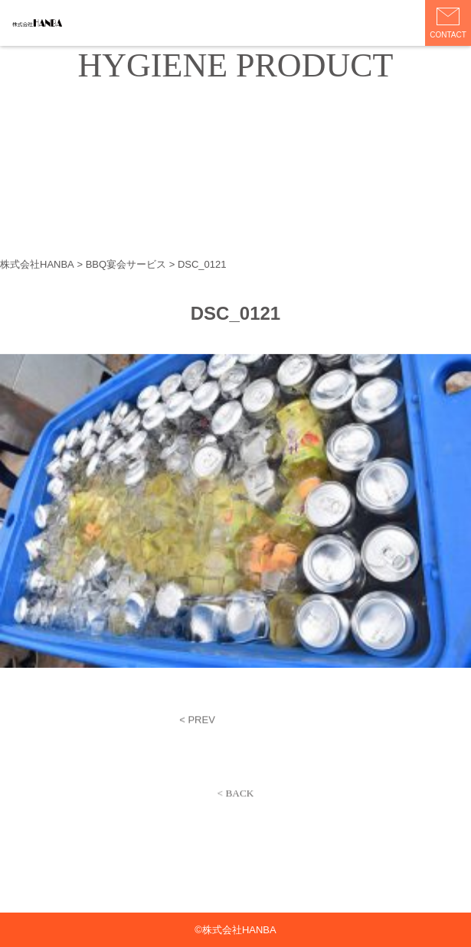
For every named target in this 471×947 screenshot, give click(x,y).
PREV (201, 721)
